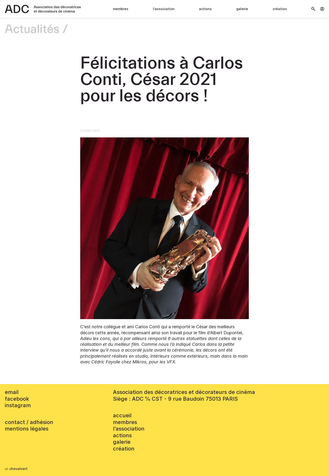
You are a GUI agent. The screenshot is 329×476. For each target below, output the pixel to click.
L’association (164, 9)
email (12, 392)
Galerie (242, 9)
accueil (122, 415)
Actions (205, 9)
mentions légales (26, 428)
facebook (17, 399)
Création (280, 9)
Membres (120, 9)
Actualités (32, 29)
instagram (18, 405)
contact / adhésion (29, 422)
